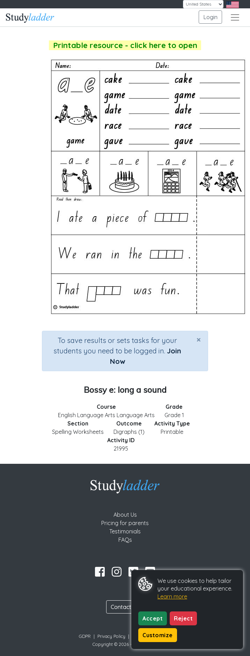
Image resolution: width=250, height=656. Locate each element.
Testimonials (125, 531)
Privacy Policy (111, 636)
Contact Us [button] (125, 606)
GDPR (85, 636)
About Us (125, 514)
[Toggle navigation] (235, 17)
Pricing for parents (125, 523)
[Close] (199, 339)
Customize (157, 635)
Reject (183, 618)
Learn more (172, 596)
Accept (152, 618)
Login (210, 17)
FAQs (125, 539)
